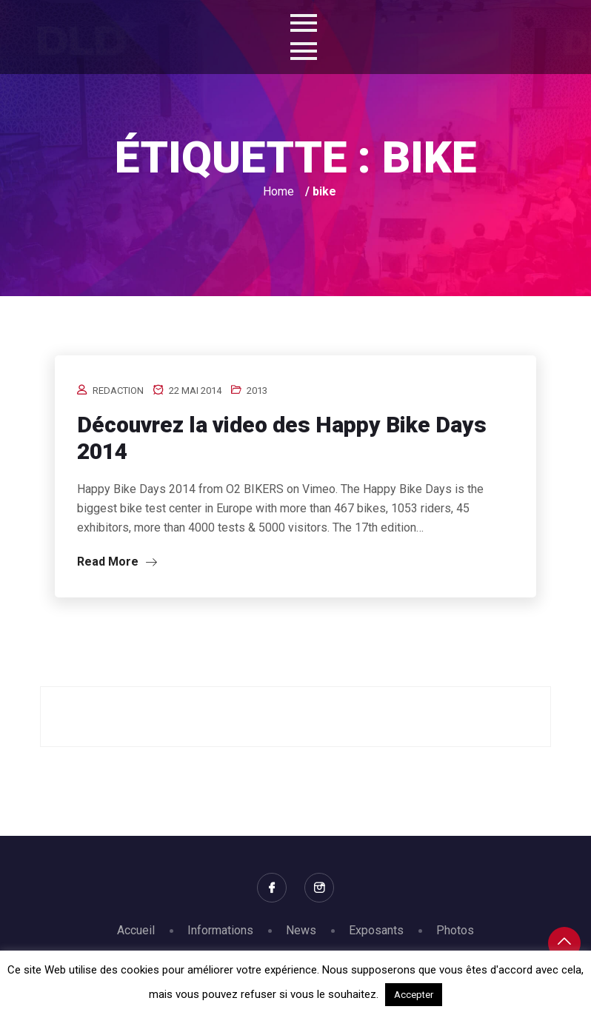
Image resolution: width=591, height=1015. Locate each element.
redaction (118, 390)
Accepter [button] (413, 994)
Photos (455, 930)
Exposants (376, 930)
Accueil (136, 930)
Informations (220, 930)
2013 (257, 390)
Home (278, 191)
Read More (117, 562)
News (301, 930)
